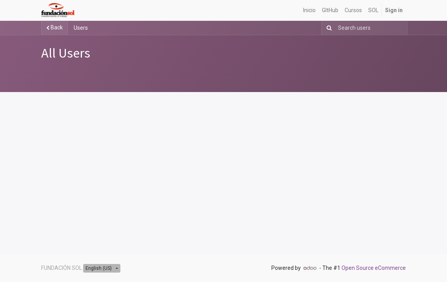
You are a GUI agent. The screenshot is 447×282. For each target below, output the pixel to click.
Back (54, 27)
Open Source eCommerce (374, 268)
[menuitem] (309, 10)
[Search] (328, 28)
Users (81, 28)
